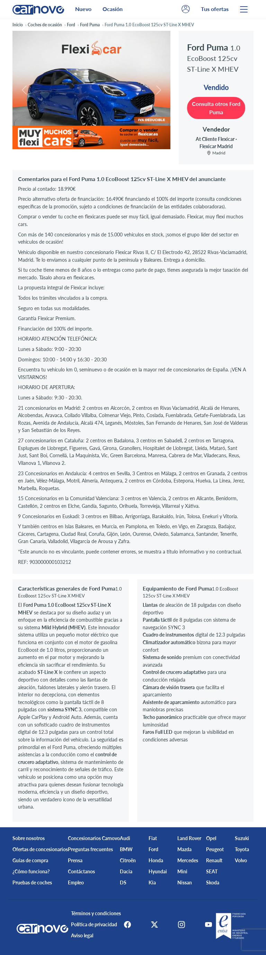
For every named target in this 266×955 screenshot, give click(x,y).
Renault (214, 860)
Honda (156, 860)
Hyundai (158, 871)
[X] (152, 924)
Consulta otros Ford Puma (216, 107)
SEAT (212, 871)
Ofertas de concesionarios (40, 849)
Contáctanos (81, 871)
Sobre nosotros (28, 838)
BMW (126, 849)
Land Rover (189, 838)
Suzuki (242, 838)
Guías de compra (30, 860)
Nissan (184, 882)
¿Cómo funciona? (31, 871)
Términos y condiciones (94, 913)
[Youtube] (210, 924)
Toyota (242, 849)
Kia (152, 882)
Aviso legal (80, 935)
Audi (125, 838)
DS (123, 882)
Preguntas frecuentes (90, 849)
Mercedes (187, 860)
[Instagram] (181, 924)
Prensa (75, 860)
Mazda (184, 849)
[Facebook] (123, 924)
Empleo (76, 882)
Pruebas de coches (32, 882)
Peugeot (215, 849)
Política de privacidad (92, 924)
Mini (182, 871)
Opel (211, 838)
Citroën (128, 860)
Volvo (241, 860)
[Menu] (244, 9)
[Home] (38, 9)
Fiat (153, 838)
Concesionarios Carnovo (94, 838)
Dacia (126, 871)
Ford (153, 849)
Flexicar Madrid (216, 146)
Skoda (212, 882)
